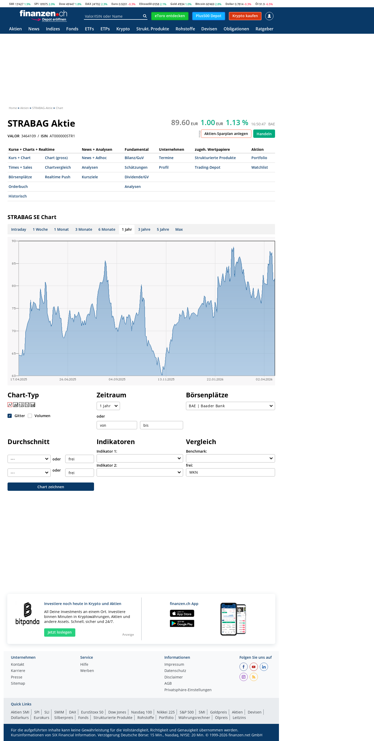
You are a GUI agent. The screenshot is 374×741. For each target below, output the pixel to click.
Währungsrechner (194, 717)
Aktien (15, 29)
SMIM (59, 712)
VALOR (13, 136)
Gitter (20, 415)
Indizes (53, 29)
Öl (256, 4)
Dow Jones (117, 712)
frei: (189, 465)
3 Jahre (144, 229)
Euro (114, 4)
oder (101, 416)
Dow (62, 4)
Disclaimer (173, 677)
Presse (16, 677)
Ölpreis (221, 717)
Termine (166, 157)
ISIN (44, 136)
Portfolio (259, 157)
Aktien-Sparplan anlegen (226, 133)
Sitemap (18, 684)
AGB (168, 684)
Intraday (18, 229)
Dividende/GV (137, 176)
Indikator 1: (107, 451)
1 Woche (40, 229)
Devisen (209, 29)
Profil (164, 167)
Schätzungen (136, 167)
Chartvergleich (58, 167)
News (33, 29)
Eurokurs (41, 717)
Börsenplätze (20, 176)
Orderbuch (18, 186)
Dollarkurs (20, 717)
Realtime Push (57, 176)
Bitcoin (200, 4)
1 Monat (61, 229)
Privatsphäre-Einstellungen (188, 690)
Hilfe (84, 665)
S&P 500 (187, 712)
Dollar (229, 4)
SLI (46, 712)
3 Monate (83, 229)
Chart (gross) (56, 157)
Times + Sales (20, 167)
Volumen (42, 415)
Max (179, 229)
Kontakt (17, 665)
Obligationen (236, 29)
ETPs (105, 29)
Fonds (72, 29)
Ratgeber (264, 29)
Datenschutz (175, 671)
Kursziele (90, 176)
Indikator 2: (107, 465)
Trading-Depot (208, 167)
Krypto (123, 29)
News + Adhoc (94, 157)
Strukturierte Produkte (215, 157)
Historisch (18, 196)
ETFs (89, 29)
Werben (87, 671)
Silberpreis (63, 717)
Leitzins (239, 717)
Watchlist (259, 167)
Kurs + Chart (20, 157)
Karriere (18, 671)
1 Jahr (127, 229)
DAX (88, 4)
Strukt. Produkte (152, 29)
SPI (36, 4)
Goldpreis (218, 712)
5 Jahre (163, 229)
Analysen (90, 167)
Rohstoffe (185, 29)
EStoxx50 (145, 4)
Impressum (174, 665)
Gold (173, 4)
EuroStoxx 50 (92, 712)
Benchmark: (196, 451)
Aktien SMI (20, 712)
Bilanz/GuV (134, 157)
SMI (11, 4)
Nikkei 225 (166, 712)
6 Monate (106, 229)
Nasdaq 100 (141, 712)
